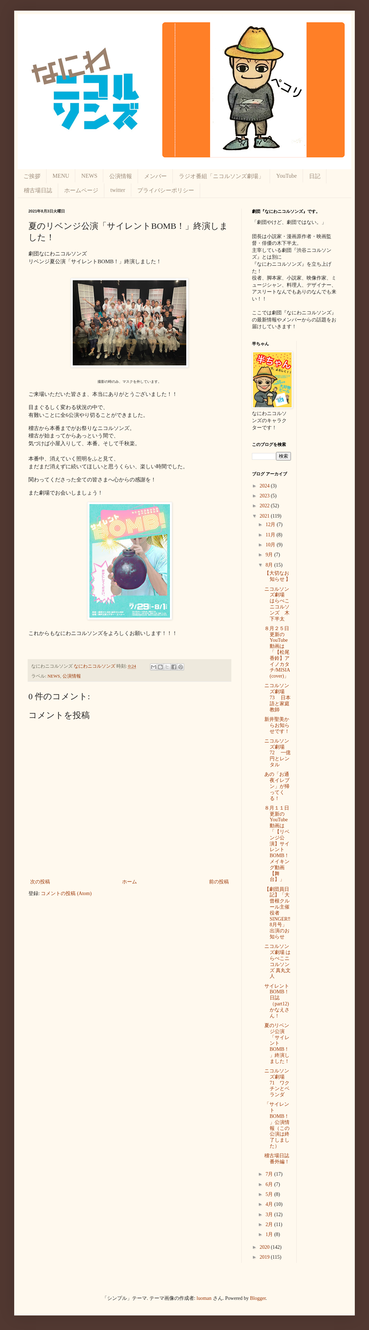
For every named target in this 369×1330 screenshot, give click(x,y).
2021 (265, 516)
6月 (269, 1184)
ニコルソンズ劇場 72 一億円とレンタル (277, 752)
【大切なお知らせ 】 (277, 576)
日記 (314, 176)
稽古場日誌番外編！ (277, 1158)
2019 (265, 1257)
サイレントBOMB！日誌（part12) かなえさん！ (279, 1001)
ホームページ (81, 190)
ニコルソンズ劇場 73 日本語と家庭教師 (277, 697)
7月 (269, 1174)
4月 (269, 1204)
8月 (269, 565)
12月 (271, 524)
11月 (270, 534)
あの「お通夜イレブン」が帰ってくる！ (277, 786)
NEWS (89, 176)
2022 (265, 505)
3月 (269, 1214)
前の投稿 (219, 881)
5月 (269, 1194)
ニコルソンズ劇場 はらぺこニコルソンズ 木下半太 (277, 604)
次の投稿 (40, 881)
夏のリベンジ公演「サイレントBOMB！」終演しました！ (277, 1043)
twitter (117, 190)
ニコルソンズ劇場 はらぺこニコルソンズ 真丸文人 (277, 961)
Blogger (258, 1298)
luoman (204, 1298)
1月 (269, 1234)
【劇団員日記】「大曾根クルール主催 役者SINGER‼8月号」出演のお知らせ (279, 913)
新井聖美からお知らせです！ (277, 725)
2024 (265, 486)
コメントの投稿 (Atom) (66, 893)
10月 (271, 544)
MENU (61, 176)
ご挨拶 (31, 176)
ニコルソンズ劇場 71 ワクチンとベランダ (277, 1082)
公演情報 (120, 176)
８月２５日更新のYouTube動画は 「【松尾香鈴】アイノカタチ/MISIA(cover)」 (277, 652)
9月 (269, 554)
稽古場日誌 (38, 190)
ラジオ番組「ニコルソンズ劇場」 (221, 176)
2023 (265, 495)
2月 (269, 1224)
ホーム (129, 881)
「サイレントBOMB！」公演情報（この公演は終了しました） (277, 1125)
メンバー (155, 176)
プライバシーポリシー (165, 190)
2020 (265, 1247)
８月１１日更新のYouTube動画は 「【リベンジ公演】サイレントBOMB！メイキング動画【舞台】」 (277, 843)
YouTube (286, 176)
